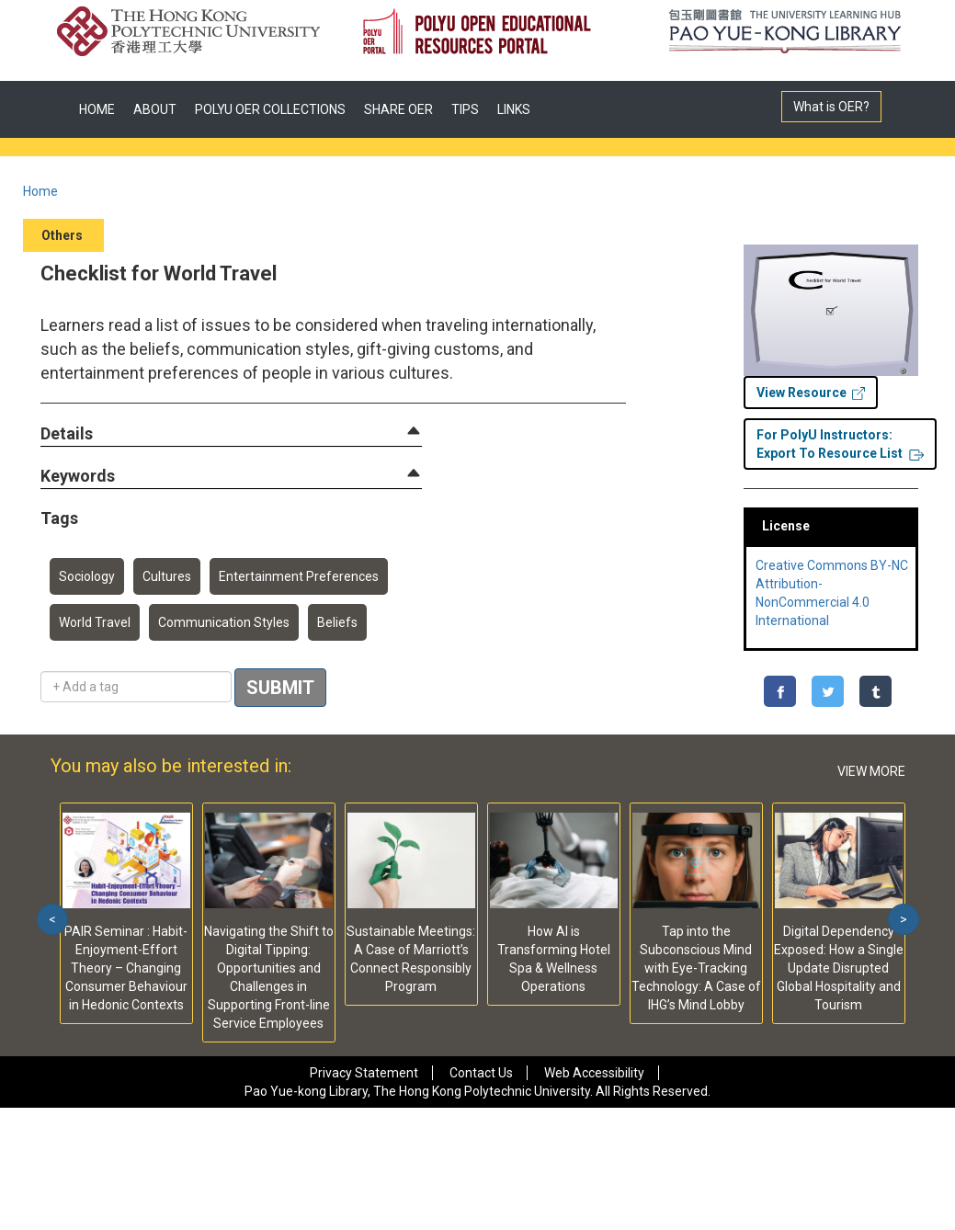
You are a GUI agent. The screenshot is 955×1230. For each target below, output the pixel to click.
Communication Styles (224, 622)
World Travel (95, 622)
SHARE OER (398, 109)
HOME (97, 109)
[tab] (231, 434)
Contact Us (481, 1072)
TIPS (465, 109)
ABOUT (154, 109)
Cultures (166, 576)
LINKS (513, 109)
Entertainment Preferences (299, 576)
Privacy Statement (364, 1072)
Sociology (87, 576)
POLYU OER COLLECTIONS (270, 109)
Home (40, 191)
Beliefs (337, 622)
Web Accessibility (594, 1072)
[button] (66, 434)
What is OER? (831, 106)
